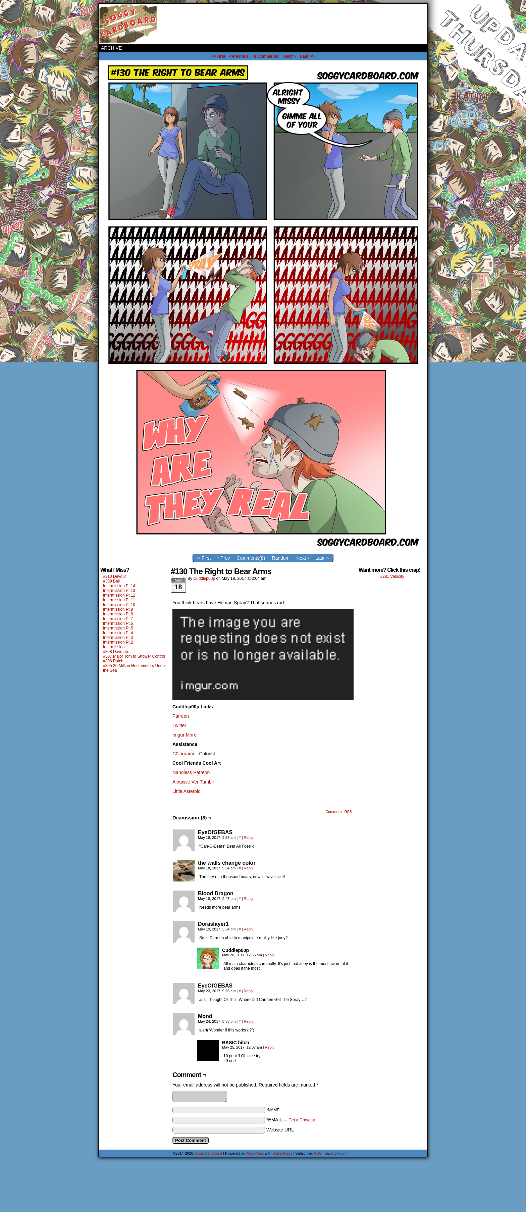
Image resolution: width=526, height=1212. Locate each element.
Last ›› (322, 558)
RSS (317, 1153)
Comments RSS (338, 812)
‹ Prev (223, 558)
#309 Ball (111, 581)
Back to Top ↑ (335, 1153)
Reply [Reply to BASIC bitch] (269, 1047)
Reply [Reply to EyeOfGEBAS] (248, 838)
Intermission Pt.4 (118, 632)
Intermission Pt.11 (119, 600)
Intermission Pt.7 (118, 618)
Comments (266, 56)
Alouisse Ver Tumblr (193, 782)
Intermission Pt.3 (118, 637)
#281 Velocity (392, 576)
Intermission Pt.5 (118, 628)
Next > (290, 56)
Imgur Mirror (185, 735)
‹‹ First (204, 558)
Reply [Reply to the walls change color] (248, 868)
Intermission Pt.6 (118, 623)
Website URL (280, 1129)
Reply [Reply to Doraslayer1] (248, 929)
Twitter (179, 725)
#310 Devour (114, 576)
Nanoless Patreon (191, 772)
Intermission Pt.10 (119, 604)
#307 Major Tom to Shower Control (134, 656)
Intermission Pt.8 (118, 614)
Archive (111, 48)
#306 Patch (113, 661)
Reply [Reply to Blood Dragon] (248, 899)
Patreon (180, 716)
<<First (218, 56)
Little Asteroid (186, 791)
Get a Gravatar (301, 1120)
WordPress (255, 1153)
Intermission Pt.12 (119, 595)
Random (281, 558)
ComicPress (282, 1153)
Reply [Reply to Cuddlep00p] (269, 955)
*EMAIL (290, 1119)
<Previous (239, 56)
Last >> (307, 56)
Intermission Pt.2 (118, 642)
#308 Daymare (116, 651)
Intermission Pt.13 (119, 590)
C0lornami (183, 753)
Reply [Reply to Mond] (248, 1021)
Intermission (114, 647)
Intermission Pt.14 (119, 586)
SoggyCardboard (129, 24)
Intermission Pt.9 (118, 609)
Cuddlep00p (204, 578)
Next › (302, 558)
